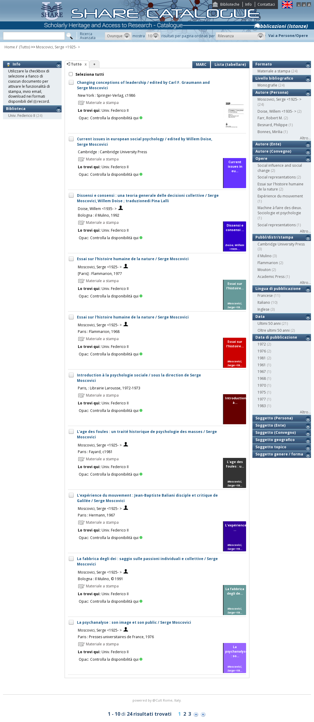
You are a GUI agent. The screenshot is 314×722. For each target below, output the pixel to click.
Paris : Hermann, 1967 (96, 515)
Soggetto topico (270, 446)
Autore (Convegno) (273, 151)
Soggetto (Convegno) (275, 432)
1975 (262, 392)
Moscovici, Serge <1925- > (58, 47)
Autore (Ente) (268, 144)
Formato (263, 64)
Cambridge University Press (281, 244)
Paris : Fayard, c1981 (95, 451)
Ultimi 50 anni (269, 323)
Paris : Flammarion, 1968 (99, 331)
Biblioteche (229, 4)
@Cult (157, 700)
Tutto (76, 64)
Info (248, 4)
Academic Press (271, 276)
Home (10, 47)
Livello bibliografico (274, 78)
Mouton (264, 269)
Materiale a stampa (274, 71)
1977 (262, 399)
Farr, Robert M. (270, 117)
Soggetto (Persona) (274, 418)
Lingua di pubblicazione (278, 288)
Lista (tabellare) (230, 64)
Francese (265, 295)
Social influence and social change (280, 168)
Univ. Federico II (21, 115)
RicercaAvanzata (88, 36)
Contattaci (266, 4)
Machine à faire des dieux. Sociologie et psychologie (280, 210)
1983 (262, 405)
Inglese (264, 309)
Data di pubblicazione (276, 337)
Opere (261, 158)
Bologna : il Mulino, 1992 (98, 215)
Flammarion (268, 262)
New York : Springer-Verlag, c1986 (106, 95)
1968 (262, 378)
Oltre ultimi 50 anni (274, 330)
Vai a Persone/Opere (288, 35)
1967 (262, 371)
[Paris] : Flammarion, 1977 (100, 273)
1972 (262, 344)
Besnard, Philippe (273, 124)
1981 (262, 358)
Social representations (277, 177)
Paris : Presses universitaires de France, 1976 (116, 636)
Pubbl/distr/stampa (274, 237)
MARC (201, 64)
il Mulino (265, 255)
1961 (262, 364)
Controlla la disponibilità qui (116, 117)
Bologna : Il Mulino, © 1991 (100, 578)
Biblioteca (16, 108)
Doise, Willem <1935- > (97, 208)
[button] (118, 36)
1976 (262, 351)
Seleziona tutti (89, 74)
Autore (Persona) (271, 92)
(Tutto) (24, 47)
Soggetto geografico (275, 439)
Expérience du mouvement (280, 196)
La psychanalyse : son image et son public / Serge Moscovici (134, 622)
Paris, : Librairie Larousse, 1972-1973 (109, 388)
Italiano (264, 302)
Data (260, 316)
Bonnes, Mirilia (270, 131)
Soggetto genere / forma (279, 454)
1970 (262, 385)
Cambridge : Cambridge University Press (112, 151)
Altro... (305, 138)
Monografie (267, 85)
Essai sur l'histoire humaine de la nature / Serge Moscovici (133, 258)
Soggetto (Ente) (270, 425)
